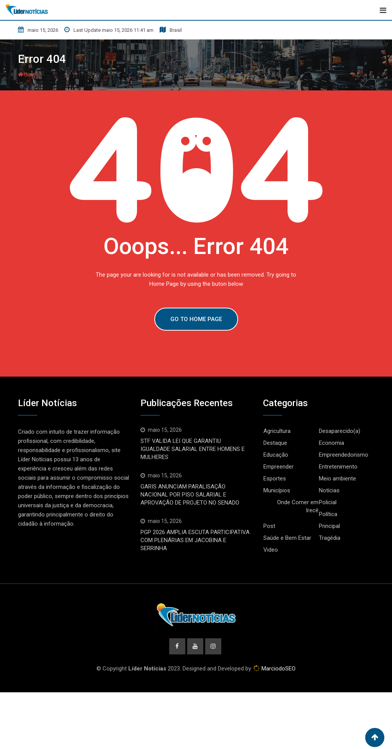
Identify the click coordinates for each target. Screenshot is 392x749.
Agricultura (277, 431)
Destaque (275, 442)
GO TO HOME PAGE (196, 319)
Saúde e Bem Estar (287, 537)
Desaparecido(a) (339, 431)
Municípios (276, 490)
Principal (329, 526)
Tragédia (329, 537)
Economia (331, 442)
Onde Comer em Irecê (297, 506)
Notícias (329, 490)
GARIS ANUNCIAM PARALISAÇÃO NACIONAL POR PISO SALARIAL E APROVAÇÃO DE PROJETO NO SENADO (189, 494)
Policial (327, 502)
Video (270, 549)
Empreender (278, 466)
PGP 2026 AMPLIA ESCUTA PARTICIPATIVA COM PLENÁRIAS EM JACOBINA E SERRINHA (195, 540)
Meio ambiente (337, 478)
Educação (275, 454)
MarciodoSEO (278, 668)
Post (269, 526)
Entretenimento (338, 466)
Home (28, 74)
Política (328, 514)
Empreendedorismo (343, 454)
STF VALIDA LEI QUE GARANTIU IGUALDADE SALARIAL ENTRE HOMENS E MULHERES (192, 449)
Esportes (274, 478)
